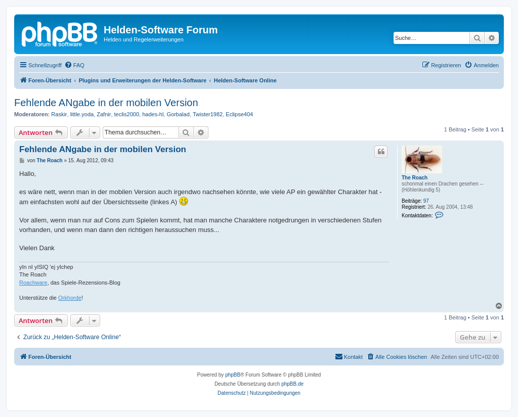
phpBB (232, 375)
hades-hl (152, 114)
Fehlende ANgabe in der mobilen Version (106, 102)
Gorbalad (178, 114)
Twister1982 (208, 114)
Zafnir (104, 114)
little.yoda (82, 114)
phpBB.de (292, 384)
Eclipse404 (239, 114)
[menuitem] (74, 65)
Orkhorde (69, 298)
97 (426, 201)
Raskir (59, 114)
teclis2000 (127, 114)
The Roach (414, 177)
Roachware (33, 283)
